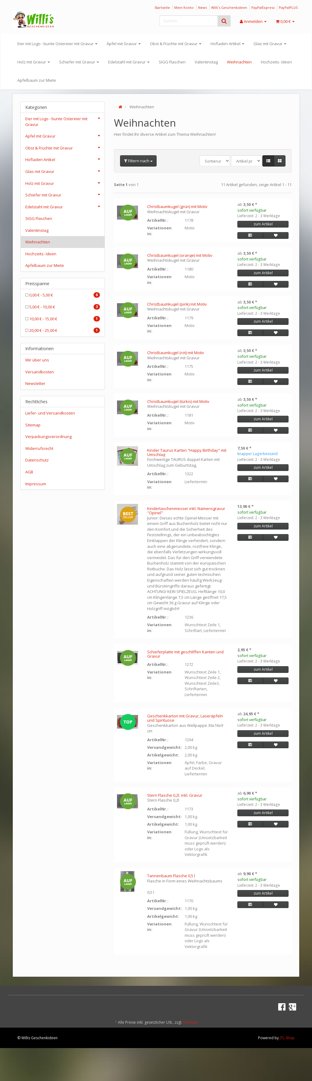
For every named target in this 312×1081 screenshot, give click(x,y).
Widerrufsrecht (39, 448)
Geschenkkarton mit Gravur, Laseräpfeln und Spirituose (185, 718)
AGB (29, 472)
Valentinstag (206, 62)
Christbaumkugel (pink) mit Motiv (177, 304)
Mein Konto (184, 7)
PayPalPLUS (288, 7)
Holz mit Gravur (33, 62)
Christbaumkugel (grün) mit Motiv (177, 206)
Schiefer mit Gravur (79, 62)
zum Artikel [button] (263, 224)
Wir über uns (37, 360)
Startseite (162, 7)
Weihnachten (239, 62)
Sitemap (33, 425)
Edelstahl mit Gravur (129, 62)
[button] (268, 161)
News (202, 7)
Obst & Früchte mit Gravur (175, 43)
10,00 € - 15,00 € (62, 318)
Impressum (35, 484)
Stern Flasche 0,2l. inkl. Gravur (174, 795)
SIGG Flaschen (172, 62)
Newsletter (35, 383)
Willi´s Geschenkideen (229, 7)
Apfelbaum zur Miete (36, 80)
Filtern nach (138, 160)
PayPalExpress (263, 7)
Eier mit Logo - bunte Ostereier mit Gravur (57, 43)
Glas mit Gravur (270, 43)
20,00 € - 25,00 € (62, 330)
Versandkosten (39, 372)
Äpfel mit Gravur (124, 43)
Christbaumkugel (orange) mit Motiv (179, 255)
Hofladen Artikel (227, 43)
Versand (190, 1022)
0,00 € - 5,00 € (62, 295)
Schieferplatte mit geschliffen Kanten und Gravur (185, 654)
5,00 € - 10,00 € (62, 307)
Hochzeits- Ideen (276, 62)
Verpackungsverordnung (48, 436)
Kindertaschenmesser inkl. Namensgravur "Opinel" (186, 510)
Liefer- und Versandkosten (50, 413)
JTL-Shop (287, 1037)
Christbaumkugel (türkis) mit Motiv (178, 401)
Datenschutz (37, 460)
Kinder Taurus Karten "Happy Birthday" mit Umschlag (186, 452)
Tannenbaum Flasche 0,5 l (171, 875)
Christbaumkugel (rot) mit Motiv (175, 352)
